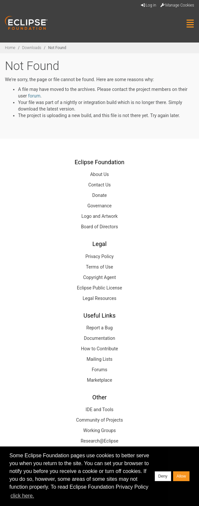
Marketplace (99, 380)
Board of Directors (99, 226)
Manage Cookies (177, 5)
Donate (99, 195)
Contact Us (99, 184)
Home (10, 47)
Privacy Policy (99, 256)
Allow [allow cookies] (181, 476)
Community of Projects (99, 420)
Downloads (31, 47)
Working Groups (99, 430)
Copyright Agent (99, 277)
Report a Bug (99, 327)
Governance (99, 205)
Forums (100, 369)
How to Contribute (99, 348)
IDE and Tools (99, 409)
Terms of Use (99, 267)
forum (34, 95)
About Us (99, 174)
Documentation (99, 338)
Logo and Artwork (99, 216)
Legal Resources (99, 298)
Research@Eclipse (99, 441)
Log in (148, 5)
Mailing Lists (99, 359)
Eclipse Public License (99, 287)
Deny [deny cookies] (163, 476)
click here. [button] (22, 495)
